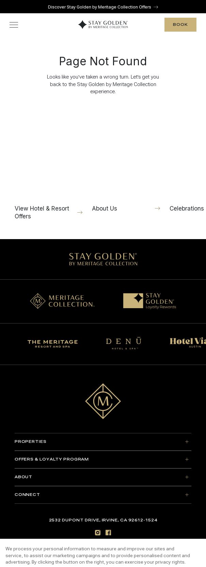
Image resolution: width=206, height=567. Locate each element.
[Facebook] (108, 532)
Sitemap (102, 545)
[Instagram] (97, 532)
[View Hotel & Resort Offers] (49, 164)
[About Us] (126, 160)
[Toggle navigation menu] (13, 25)
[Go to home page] (103, 401)
